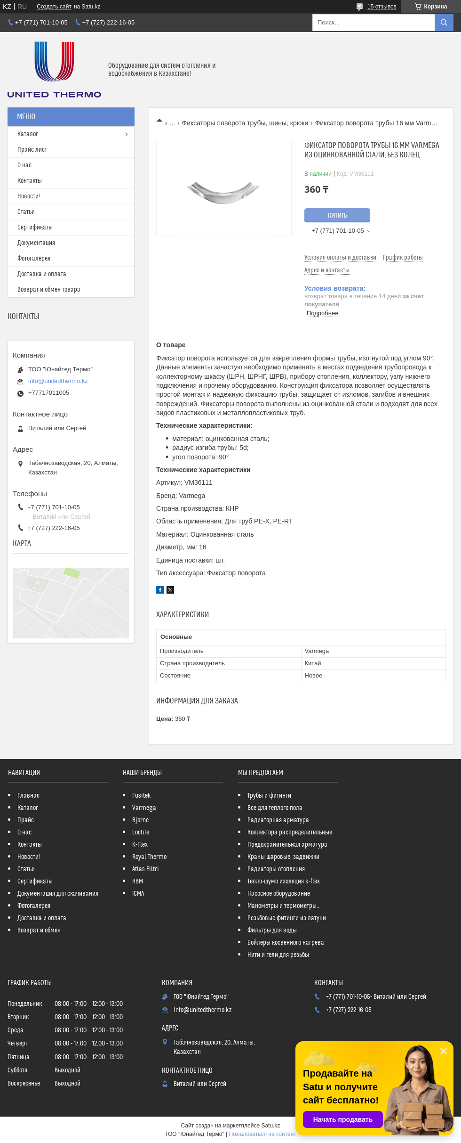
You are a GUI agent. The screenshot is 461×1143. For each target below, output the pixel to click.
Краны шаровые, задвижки (283, 857)
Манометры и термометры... (284, 906)
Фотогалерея (33, 258)
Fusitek (141, 796)
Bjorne (140, 820)
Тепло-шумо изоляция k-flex (283, 881)
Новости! (28, 196)
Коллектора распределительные (289, 832)
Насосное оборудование (278, 894)
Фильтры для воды (272, 930)
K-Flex (140, 845)
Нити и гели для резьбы (278, 955)
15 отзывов (382, 6)
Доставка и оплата (41, 274)
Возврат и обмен (39, 930)
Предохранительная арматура (287, 845)
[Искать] (444, 22)
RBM (137, 881)
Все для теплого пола (274, 808)
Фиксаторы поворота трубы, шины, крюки (245, 123)
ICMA (138, 894)
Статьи (26, 212)
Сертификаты (35, 227)
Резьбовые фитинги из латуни (286, 918)
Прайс (25, 820)
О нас (24, 165)
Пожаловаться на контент (262, 1134)
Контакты (29, 181)
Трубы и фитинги (269, 796)
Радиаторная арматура (278, 820)
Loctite (140, 832)
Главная (28, 796)
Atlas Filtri (145, 869)
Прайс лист (32, 150)
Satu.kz (270, 1125)
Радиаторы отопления (276, 869)
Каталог (27, 134)
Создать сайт (54, 6)
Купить (337, 216)
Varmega (144, 808)
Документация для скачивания (57, 894)
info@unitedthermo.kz (58, 380)
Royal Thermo (149, 857)
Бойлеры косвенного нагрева (285, 943)
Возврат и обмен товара (48, 290)
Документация (36, 243)
